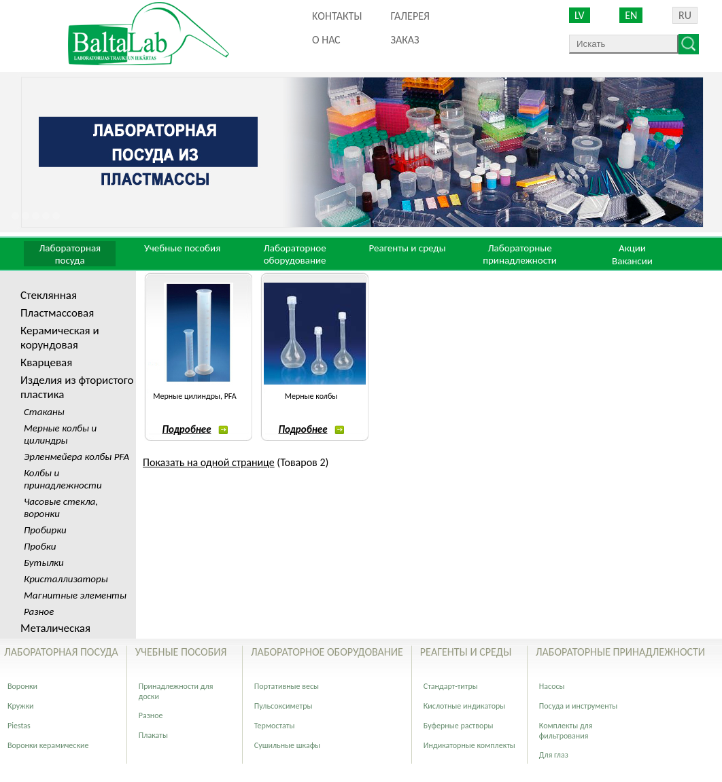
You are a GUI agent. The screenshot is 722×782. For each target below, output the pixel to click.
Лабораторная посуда (70, 254)
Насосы (552, 686)
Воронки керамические (47, 745)
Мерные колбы (311, 396)
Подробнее (194, 429)
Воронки (22, 686)
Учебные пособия (182, 248)
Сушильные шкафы (287, 745)
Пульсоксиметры (283, 706)
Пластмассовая (57, 313)
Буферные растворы (459, 725)
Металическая (55, 628)
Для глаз (553, 755)
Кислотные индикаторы (465, 706)
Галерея (409, 16)
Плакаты (153, 735)
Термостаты (274, 725)
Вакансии (632, 261)
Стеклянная (48, 295)
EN (631, 15)
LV (579, 15)
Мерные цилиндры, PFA (194, 396)
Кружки (20, 706)
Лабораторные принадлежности (520, 254)
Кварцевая (46, 362)
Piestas (19, 725)
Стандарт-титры (451, 686)
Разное (151, 715)
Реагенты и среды (406, 248)
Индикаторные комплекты (469, 745)
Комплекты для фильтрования (566, 731)
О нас (326, 39)
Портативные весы (286, 686)
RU (684, 15)
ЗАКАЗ (404, 39)
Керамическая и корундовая (59, 337)
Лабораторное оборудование (295, 254)
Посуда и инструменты (578, 706)
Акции (632, 248)
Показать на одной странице (209, 462)
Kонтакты (337, 16)
